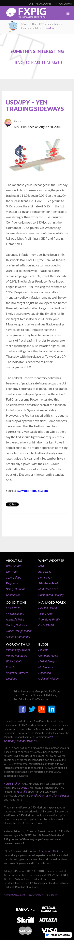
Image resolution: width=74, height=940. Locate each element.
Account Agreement (18, 636)
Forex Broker (12, 783)
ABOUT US (14, 560)
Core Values (13, 577)
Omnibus (11, 678)
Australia (21, 791)
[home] (23, 14)
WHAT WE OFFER (51, 560)
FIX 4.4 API (45, 577)
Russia (64, 795)
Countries (23, 787)
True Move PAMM (49, 619)
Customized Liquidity (51, 594)
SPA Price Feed (48, 583)
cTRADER (44, 571)
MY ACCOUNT (64, 3)
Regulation (12, 583)
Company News (48, 655)
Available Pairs (15, 619)
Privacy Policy (35, 894)
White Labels (14, 661)
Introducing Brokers (18, 650)
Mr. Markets (45, 667)
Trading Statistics (16, 625)
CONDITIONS (16, 602)
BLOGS (43, 644)
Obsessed (44, 673)
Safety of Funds (15, 589)
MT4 (41, 566)
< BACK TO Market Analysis (37, 62)
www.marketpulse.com (32, 490)
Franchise (12, 667)
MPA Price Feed (48, 589)
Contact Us (13, 594)
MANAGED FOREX (52, 602)
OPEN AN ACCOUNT (40, 3)
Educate (43, 650)
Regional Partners (17, 673)
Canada (33, 795)
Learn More (50, 27)
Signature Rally (49, 851)
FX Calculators (15, 613)
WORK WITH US (18, 644)
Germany (45, 795)
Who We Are (14, 566)
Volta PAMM (45, 613)
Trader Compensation (19, 631)
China (55, 795)
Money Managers (16, 655)
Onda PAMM (46, 625)
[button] (68, 14)
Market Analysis (48, 661)
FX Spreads (13, 608)
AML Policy (51, 894)
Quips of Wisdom (48, 678)
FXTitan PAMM (47, 608)
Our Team (12, 571)
